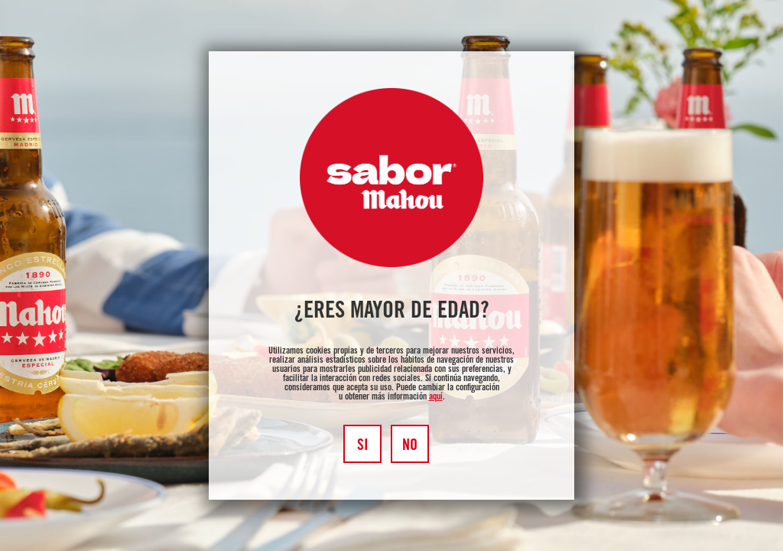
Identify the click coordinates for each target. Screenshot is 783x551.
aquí (436, 397)
